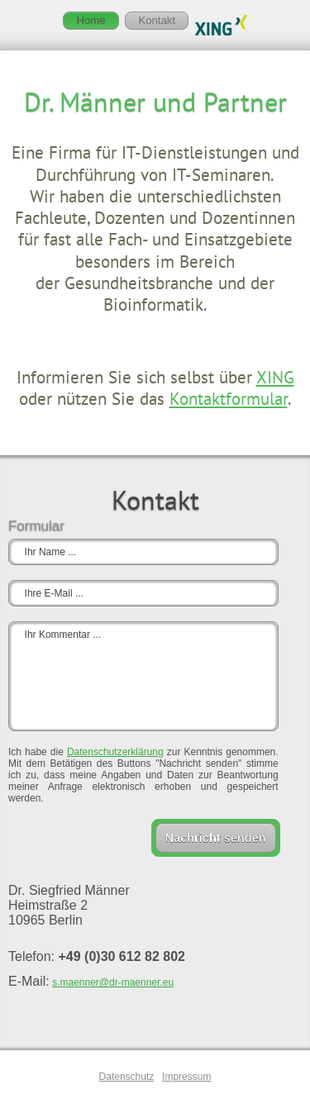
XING (275, 377)
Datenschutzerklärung (115, 752)
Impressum (186, 1076)
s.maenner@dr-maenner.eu (113, 982)
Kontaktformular (228, 399)
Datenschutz (127, 1076)
